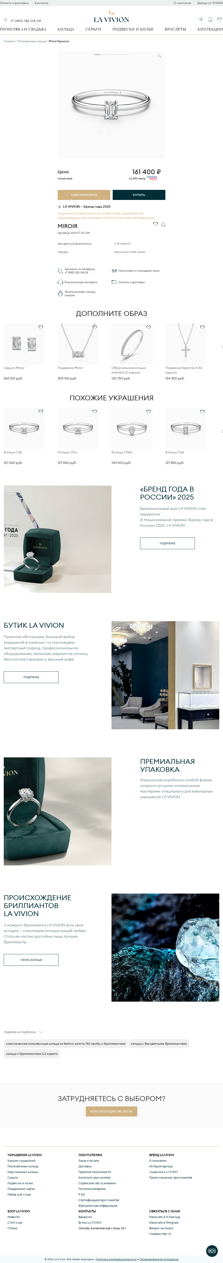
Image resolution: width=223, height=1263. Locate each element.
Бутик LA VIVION (90, 1222)
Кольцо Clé (13, 452)
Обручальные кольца (22, 1172)
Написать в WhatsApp (164, 1217)
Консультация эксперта (81, 282)
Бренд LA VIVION (210, 3)
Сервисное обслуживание (97, 1183)
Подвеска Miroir (70, 368)
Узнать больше (31, 960)
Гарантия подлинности (94, 1172)
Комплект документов (94, 1177)
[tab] (97, 54)
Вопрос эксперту (161, 1228)
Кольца (66, 29)
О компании (182, 3)
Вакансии (85, 1217)
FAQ (81, 1194)
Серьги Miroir (14, 368)
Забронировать (84, 195)
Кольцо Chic (67, 452)
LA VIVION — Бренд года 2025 (87, 206)
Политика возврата (91, 1189)
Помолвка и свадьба (23, 29)
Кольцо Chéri (122, 452)
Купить (139, 195)
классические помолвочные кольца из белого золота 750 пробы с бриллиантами (66, 1043)
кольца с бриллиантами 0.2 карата (32, 1054)
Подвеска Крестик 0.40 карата (184, 370)
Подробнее (167, 543)
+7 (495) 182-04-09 (25, 21)
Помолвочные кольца (22, 1166)
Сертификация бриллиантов (98, 1200)
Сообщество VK (160, 1234)
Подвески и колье (133, 29)
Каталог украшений (21, 1160)
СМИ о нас (15, 1222)
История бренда (160, 1166)
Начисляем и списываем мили (139, 270)
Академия (163, 1172)
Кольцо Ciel (174, 452)
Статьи (12, 1228)
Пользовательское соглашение (159, 1259)
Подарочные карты (21, 1189)
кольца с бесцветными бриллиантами (159, 1043)
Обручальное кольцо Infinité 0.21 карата (129, 370)
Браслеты (175, 29)
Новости (13, 1217)
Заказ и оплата (88, 1160)
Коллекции (210, 29)
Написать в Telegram (163, 1222)
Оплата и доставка (14, 3)
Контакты (41, 3)
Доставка (84, 1166)
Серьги (93, 29)
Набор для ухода (19, 1194)
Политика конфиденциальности (116, 1259)
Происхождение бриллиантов (170, 1177)
